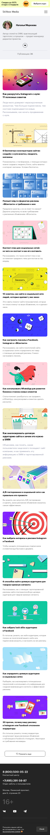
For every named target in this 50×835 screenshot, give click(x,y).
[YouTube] (14, 811)
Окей (41, 829)
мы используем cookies (11, 831)
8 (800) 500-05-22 (15, 771)
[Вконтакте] (4, 811)
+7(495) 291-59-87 (15, 780)
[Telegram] (25, 811)
